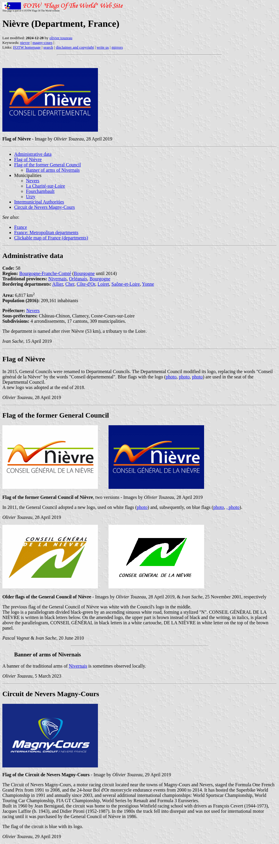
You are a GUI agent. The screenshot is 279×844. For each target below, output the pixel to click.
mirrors (117, 47)
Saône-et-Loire (125, 284)
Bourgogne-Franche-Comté (45, 273)
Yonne (148, 284)
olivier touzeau (61, 38)
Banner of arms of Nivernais (53, 170)
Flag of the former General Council (47, 164)
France (20, 227)
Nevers (32, 180)
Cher (69, 284)
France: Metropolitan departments (46, 232)
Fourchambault (40, 191)
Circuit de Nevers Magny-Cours (44, 207)
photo (171, 376)
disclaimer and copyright (75, 47)
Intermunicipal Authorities (39, 201)
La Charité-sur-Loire (45, 185)
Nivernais (57, 278)
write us (103, 47)
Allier (57, 284)
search (48, 47)
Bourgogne (84, 273)
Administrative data (33, 154)
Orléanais (78, 278)
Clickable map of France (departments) (51, 237)
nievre (24, 42)
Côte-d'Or (86, 284)
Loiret (103, 284)
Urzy (30, 196)
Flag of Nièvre (28, 159)
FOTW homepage (26, 47)
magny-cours (42, 42)
